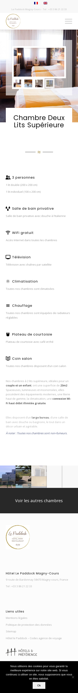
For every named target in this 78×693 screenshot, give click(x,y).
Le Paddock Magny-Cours (26, 9)
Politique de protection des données (29, 625)
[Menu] (66, 21)
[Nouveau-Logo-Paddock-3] (32, 21)
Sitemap (11, 631)
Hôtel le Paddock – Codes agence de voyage (34, 638)
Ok (39, 685)
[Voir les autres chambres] (39, 500)
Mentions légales (16, 618)
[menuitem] (66, 21)
